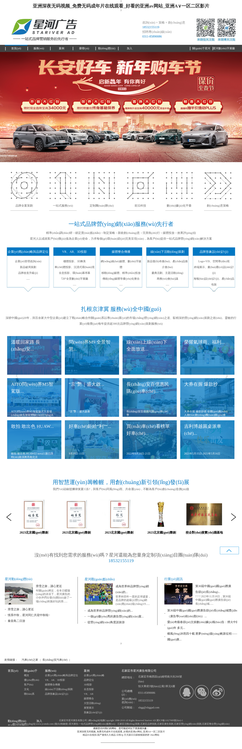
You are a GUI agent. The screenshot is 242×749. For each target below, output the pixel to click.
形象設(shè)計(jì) (93, 712)
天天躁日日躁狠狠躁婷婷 (136, 735)
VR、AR (88, 693)
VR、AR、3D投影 (55, 679)
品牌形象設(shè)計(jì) (56, 693)
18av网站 (154, 735)
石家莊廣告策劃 (165, 724)
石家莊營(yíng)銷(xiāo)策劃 (188, 724)
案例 (87, 670)
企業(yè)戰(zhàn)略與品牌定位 (61, 675)
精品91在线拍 (90, 735)
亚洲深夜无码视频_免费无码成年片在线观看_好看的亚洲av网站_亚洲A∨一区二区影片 (121, 6)
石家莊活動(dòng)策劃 (128, 724)
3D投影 (88, 684)
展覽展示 (89, 707)
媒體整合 (89, 698)
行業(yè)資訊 (173, 579)
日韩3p (119, 735)
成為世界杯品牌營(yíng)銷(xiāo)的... (110, 610)
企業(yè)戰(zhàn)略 (94, 675)
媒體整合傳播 (52, 684)
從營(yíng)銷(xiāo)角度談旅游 (106, 622)
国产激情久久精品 (106, 735)
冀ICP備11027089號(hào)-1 (169, 720)
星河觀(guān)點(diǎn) (100, 579)
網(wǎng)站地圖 (96, 720)
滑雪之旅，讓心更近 (49, 586)
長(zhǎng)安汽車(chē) (54, 659)
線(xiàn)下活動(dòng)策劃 (59, 689)
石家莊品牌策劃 (148, 724)
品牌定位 (89, 679)
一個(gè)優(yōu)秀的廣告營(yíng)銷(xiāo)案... (116, 616)
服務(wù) (50, 670)
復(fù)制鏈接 (61, 724)
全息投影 (89, 689)
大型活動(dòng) (92, 703)
